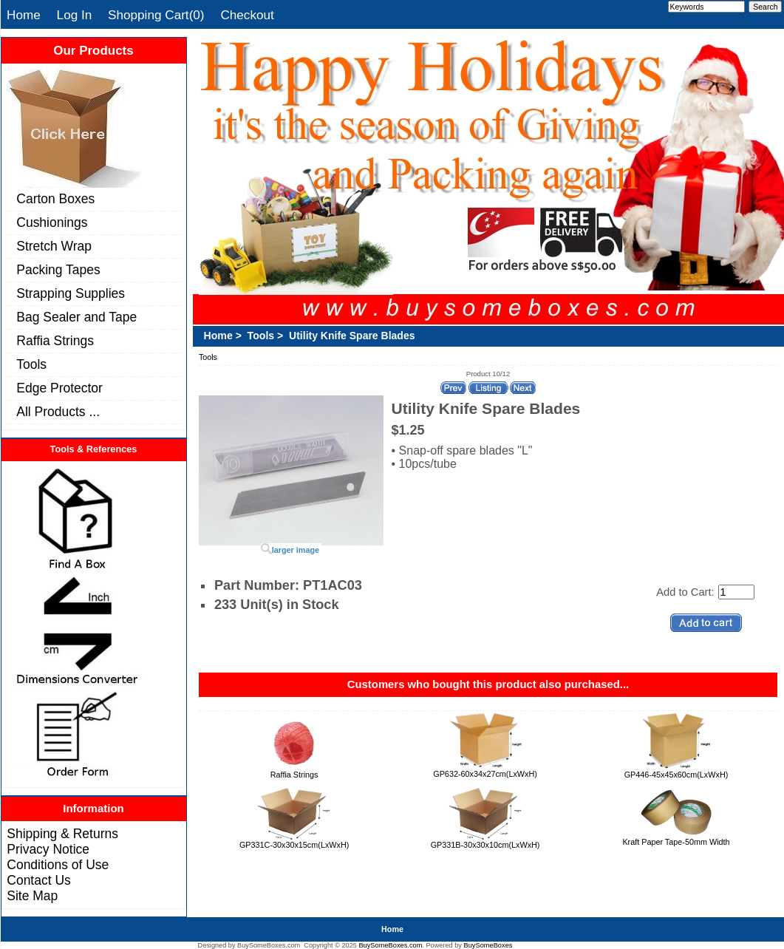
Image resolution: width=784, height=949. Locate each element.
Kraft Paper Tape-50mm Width (675, 841)
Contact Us (38, 880)
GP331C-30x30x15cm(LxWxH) (294, 844)
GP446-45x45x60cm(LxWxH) (676, 774)
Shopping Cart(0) (156, 14)
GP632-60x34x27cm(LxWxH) (485, 773)
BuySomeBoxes (488, 945)
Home (24, 14)
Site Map (32, 895)
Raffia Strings (55, 340)
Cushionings (51, 222)
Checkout (246, 14)
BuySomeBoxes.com (390, 945)
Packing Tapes (58, 269)
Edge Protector (59, 388)
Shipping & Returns (62, 833)
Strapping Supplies (70, 293)
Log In (74, 14)
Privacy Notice (48, 849)
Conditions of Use (58, 864)
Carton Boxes (55, 198)
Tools (31, 364)
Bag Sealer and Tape (76, 317)
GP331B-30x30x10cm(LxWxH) (485, 844)
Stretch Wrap (54, 246)
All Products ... (58, 411)
